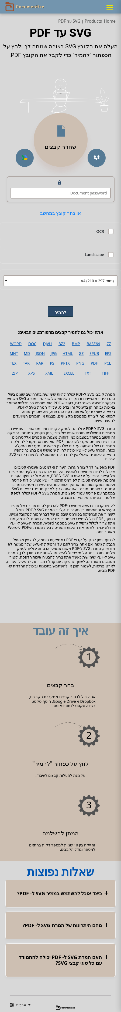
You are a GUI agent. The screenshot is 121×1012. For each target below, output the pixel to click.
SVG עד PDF (69, 21)
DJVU (47, 344)
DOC (32, 344)
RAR (39, 363)
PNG (80, 363)
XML (49, 373)
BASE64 (93, 344)
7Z (109, 344)
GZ (81, 353)
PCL (107, 363)
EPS (108, 353)
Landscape (94, 255)
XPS (31, 373)
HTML (68, 353)
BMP (76, 344)
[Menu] (110, 8)
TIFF (105, 373)
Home (110, 21)
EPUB (94, 353)
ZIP (15, 373)
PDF (94, 363)
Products (93, 21)
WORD (16, 344)
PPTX (65, 363)
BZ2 (61, 344)
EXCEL (69, 373)
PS (52, 363)
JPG (54, 353)
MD (27, 353)
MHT (14, 353)
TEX (13, 363)
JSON (40, 353)
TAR (26, 363)
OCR (100, 231)
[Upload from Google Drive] (25, 158)
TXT (88, 373)
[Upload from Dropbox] (97, 158)
